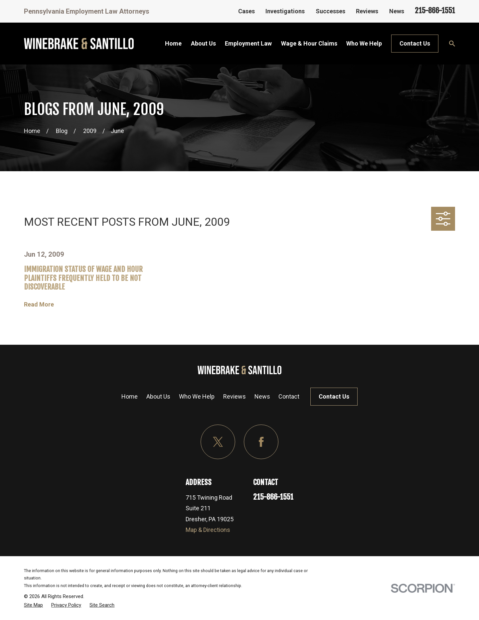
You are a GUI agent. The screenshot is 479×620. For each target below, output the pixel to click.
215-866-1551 (435, 10)
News (396, 11)
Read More (39, 304)
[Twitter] (218, 442)
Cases (246, 11)
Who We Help (197, 396)
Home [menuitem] (173, 43)
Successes (330, 11)
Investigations (285, 11)
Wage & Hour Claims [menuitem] (309, 43)
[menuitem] (33, 605)
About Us (158, 396)
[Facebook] (261, 442)
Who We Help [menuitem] (364, 43)
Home (129, 396)
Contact (288, 396)
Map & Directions (208, 529)
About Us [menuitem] (203, 43)
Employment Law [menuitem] (248, 43)
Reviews (367, 11)
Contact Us (414, 43)
